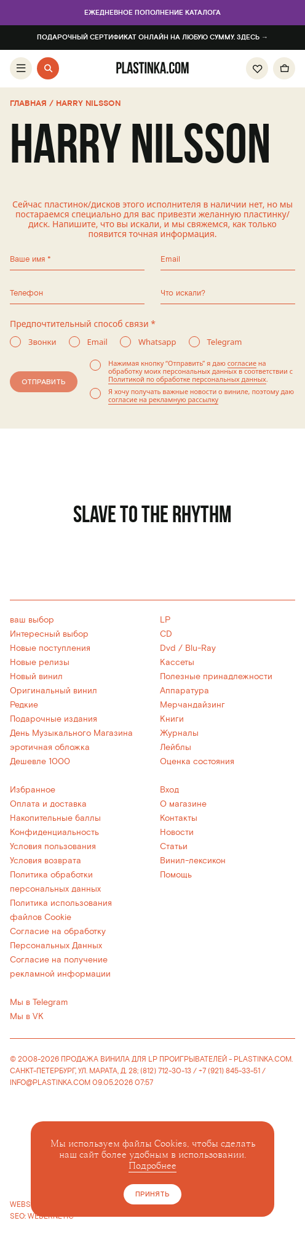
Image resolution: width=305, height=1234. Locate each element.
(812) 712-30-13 (165, 1071)
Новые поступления (50, 648)
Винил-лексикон (193, 860)
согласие (240, 363)
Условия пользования (53, 846)
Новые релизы (39, 662)
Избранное (32, 789)
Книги (172, 719)
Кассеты (177, 662)
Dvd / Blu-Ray (188, 648)
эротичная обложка (50, 747)
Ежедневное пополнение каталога (152, 13)
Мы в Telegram (39, 1002)
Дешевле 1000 (40, 761)
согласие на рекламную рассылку (161, 399)
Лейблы (175, 747)
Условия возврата (45, 860)
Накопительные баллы (55, 818)
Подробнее (152, 1166)
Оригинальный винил (53, 690)
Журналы (179, 733)
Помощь (176, 874)
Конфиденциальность (54, 832)
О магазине (183, 804)
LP (165, 620)
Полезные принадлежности (216, 676)
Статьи (174, 846)
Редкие (24, 705)
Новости (177, 832)
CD (166, 634)
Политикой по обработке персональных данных (185, 379)
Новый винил (36, 676)
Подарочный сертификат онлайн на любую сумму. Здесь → (152, 37)
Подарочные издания (53, 719)
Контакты (178, 818)
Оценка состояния (197, 761)
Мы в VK (27, 1016)
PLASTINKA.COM (262, 1059)
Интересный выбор (49, 634)
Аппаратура (184, 690)
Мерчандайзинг (192, 705)
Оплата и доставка (48, 804)
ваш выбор (32, 620)
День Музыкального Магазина (71, 733)
